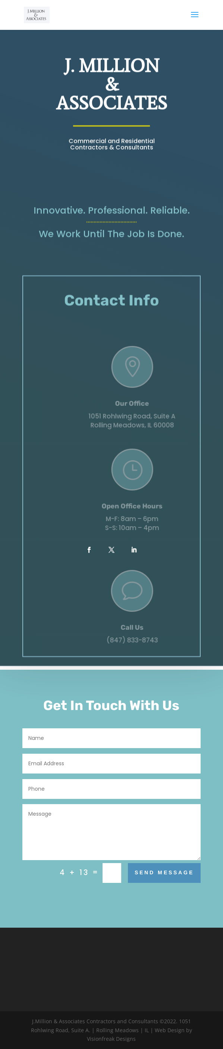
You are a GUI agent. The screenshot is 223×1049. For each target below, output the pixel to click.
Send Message (164, 872)
